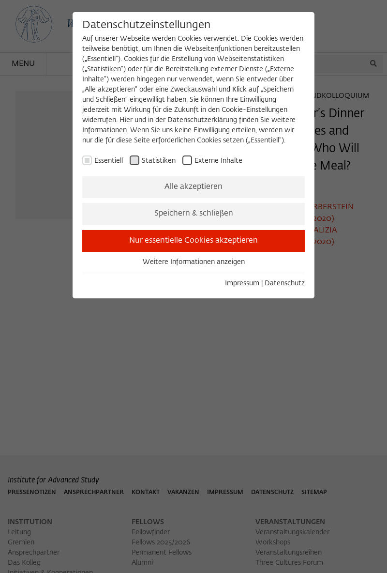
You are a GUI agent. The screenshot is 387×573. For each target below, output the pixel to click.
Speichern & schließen (193, 213)
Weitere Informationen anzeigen (194, 262)
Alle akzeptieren (193, 187)
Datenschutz (285, 283)
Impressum (242, 283)
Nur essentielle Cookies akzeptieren (193, 241)
